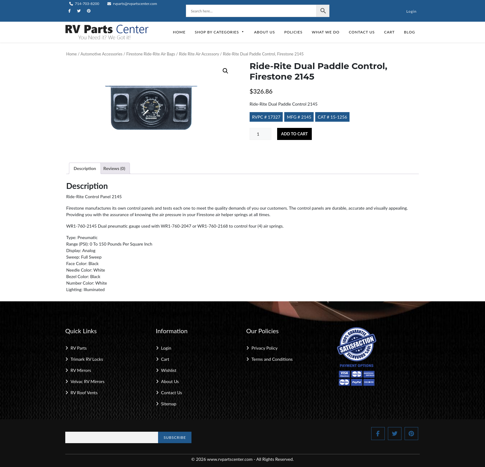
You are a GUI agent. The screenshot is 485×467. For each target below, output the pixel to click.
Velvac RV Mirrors (88, 381)
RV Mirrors (81, 370)
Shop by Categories (220, 32)
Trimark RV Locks (87, 359)
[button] (225, 70)
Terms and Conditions (272, 359)
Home (179, 32)
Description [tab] (85, 168)
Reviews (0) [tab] (114, 168)
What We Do (326, 32)
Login (411, 11)
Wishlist (168, 370)
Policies (293, 32)
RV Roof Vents (84, 392)
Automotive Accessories (101, 53)
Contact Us (362, 32)
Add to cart (294, 133)
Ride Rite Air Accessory (199, 53)
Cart (389, 32)
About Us (264, 32)
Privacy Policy (264, 348)
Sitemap (169, 403)
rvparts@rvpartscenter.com (132, 3)
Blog (409, 32)
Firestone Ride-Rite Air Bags (150, 53)
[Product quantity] (260, 134)
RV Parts (79, 348)
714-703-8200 (84, 3)
